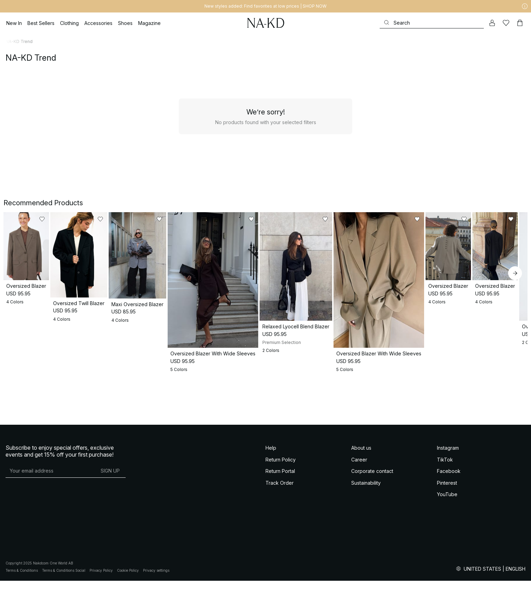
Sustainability (366, 550)
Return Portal (280, 538)
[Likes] (506, 23)
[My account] (492, 23)
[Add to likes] (127, 219)
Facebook (449, 538)
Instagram (448, 515)
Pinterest (447, 550)
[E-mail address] (50, 538)
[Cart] (519, 23)
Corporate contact (372, 538)
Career (359, 526)
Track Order (280, 550)
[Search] (431, 23)
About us (361, 515)
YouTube (447, 561)
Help (271, 515)
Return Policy (281, 526)
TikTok (445, 526)
